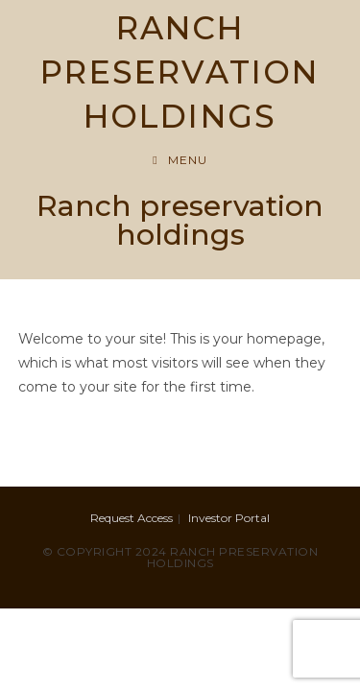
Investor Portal (229, 518)
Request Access (131, 518)
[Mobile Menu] (180, 160)
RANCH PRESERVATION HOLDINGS (179, 72)
